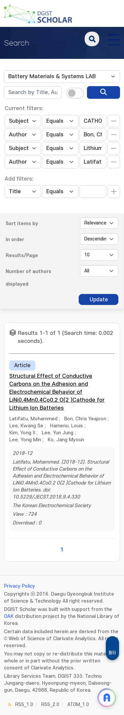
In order (15, 239)
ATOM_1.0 (78, 704)
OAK (9, 616)
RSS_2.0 (50, 704)
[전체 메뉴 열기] (113, 39)
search (92, 39)
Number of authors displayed (28, 278)
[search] (103, 92)
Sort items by (22, 223)
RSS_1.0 (24, 704)
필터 (112, 652)
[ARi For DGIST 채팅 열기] (107, 697)
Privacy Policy (19, 586)
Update (99, 300)
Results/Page (22, 255)
